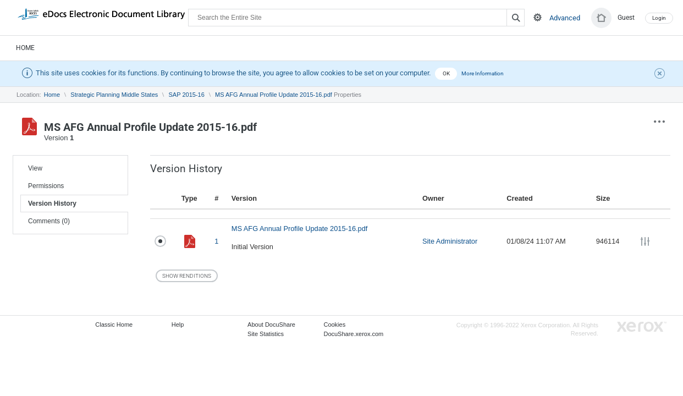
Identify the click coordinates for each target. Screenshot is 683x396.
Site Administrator (449, 241)
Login (659, 18)
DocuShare (101, 17)
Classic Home (114, 324)
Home (25, 48)
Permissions (46, 186)
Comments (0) (49, 221)
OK (446, 73)
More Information (482, 73)
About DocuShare (271, 324)
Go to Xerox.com (642, 327)
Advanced (564, 18)
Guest (626, 17)
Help (178, 324)
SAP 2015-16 (187, 94)
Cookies (334, 324)
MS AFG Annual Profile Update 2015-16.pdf (273, 94)
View (35, 168)
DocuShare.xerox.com (353, 334)
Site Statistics (265, 334)
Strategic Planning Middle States (114, 94)
